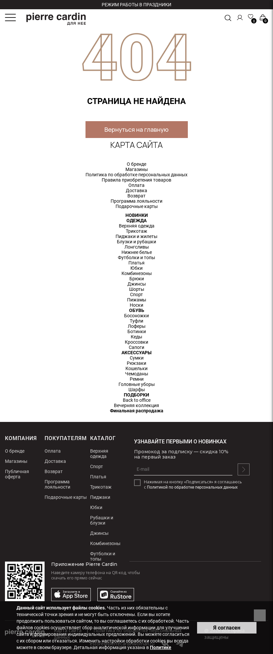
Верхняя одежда (136, 225)
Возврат (136, 195)
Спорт (136, 294)
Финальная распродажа (136, 410)
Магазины (136, 169)
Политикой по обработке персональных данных (192, 487)
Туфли (136, 321)
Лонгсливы (136, 247)
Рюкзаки (136, 363)
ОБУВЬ (136, 310)
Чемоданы (136, 373)
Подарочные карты (137, 206)
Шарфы (136, 389)
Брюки (136, 278)
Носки (136, 305)
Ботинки (136, 331)
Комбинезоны (136, 273)
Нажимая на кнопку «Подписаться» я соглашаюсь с (193, 484)
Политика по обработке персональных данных (136, 174)
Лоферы (137, 326)
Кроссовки (136, 342)
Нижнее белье (136, 252)
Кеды (136, 336)
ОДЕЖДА (136, 220)
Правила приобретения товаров (136, 180)
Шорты (136, 289)
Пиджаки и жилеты (136, 236)
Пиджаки (100, 497)
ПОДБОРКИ (136, 394)
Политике (160, 647)
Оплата (136, 185)
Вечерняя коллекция (136, 405)
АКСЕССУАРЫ (136, 352)
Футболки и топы (136, 257)
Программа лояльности (136, 201)
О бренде (136, 164)
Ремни (137, 379)
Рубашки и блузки (101, 520)
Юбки (136, 268)
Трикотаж (136, 231)
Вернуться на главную (136, 129)
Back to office (137, 400)
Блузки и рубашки (136, 241)
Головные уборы (137, 384)
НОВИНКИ (136, 215)
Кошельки (136, 368)
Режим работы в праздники (136, 4)
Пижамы (136, 299)
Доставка (136, 190)
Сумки (137, 358)
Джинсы (136, 284)
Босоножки (136, 315)
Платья (136, 262)
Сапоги (136, 347)
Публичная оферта (17, 474)
